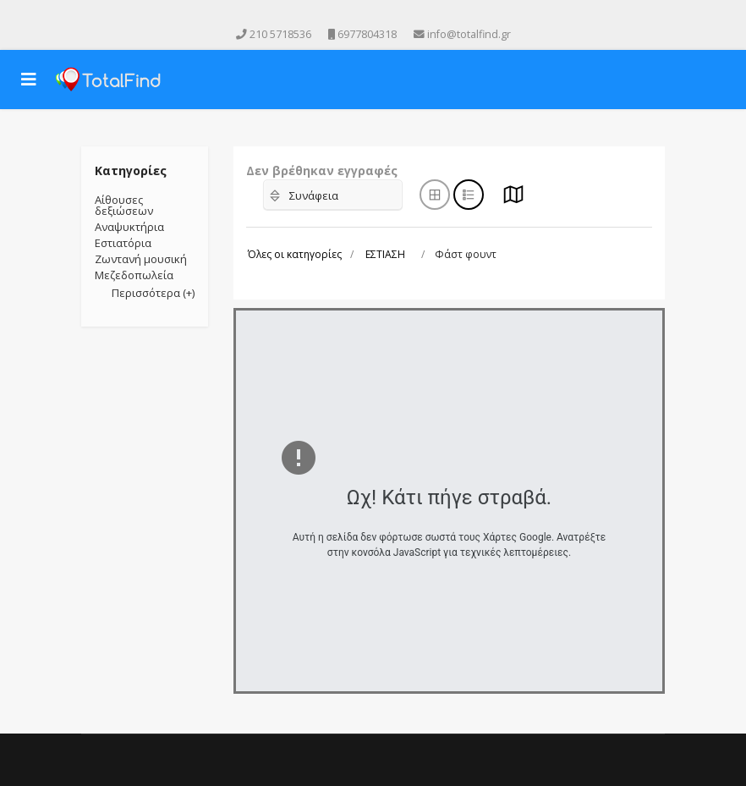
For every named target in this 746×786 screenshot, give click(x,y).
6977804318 (367, 34)
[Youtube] (361, 16)
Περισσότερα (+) (153, 293)
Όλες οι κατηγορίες (295, 254)
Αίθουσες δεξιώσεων (124, 205)
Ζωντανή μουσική (141, 259)
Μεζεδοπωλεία (134, 275)
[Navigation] (28, 79)
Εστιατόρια (123, 242)
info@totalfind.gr (469, 34)
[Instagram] (385, 16)
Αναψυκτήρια (129, 226)
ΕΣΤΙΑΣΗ (385, 254)
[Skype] (408, 16)
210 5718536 (280, 34)
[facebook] (337, 16)
